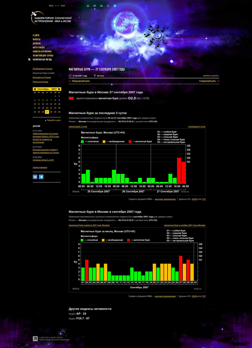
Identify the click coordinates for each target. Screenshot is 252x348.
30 (59, 112)
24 (35, 112)
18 (39, 108)
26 (43, 112)
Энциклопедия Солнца (43, 55)
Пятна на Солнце (40, 82)
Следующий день (207, 81)
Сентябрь (43, 89)
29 (55, 112)
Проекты (36, 39)
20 (47, 108)
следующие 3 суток (196, 126)
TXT (204, 199)
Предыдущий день (81, 81)
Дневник (37, 43)
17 (35, 108)
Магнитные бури (80, 69)
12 (43, 104)
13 (47, 104)
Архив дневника (40, 167)
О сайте (36, 35)
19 (43, 108)
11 (39, 104)
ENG (63, 6)
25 (39, 112)
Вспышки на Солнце (42, 77)
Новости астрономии (42, 51)
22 (55, 108)
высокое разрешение (165, 199)
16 (59, 104)
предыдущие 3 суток (78, 126)
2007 (54, 89)
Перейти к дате (54, 120)
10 (35, 104)
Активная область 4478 (43, 160)
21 (51, 108)
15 (55, 104)
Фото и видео (39, 47)
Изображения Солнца (42, 69)
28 (51, 112)
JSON (194, 199)
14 (51, 104)
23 (59, 108)
